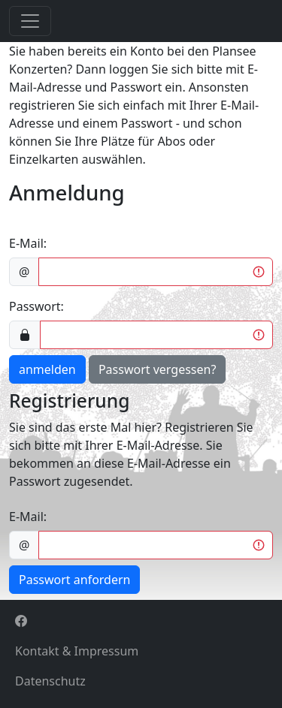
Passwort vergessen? (157, 369)
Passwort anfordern (74, 579)
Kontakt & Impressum (76, 651)
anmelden (47, 369)
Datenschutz (50, 681)
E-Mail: (28, 243)
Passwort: (36, 306)
